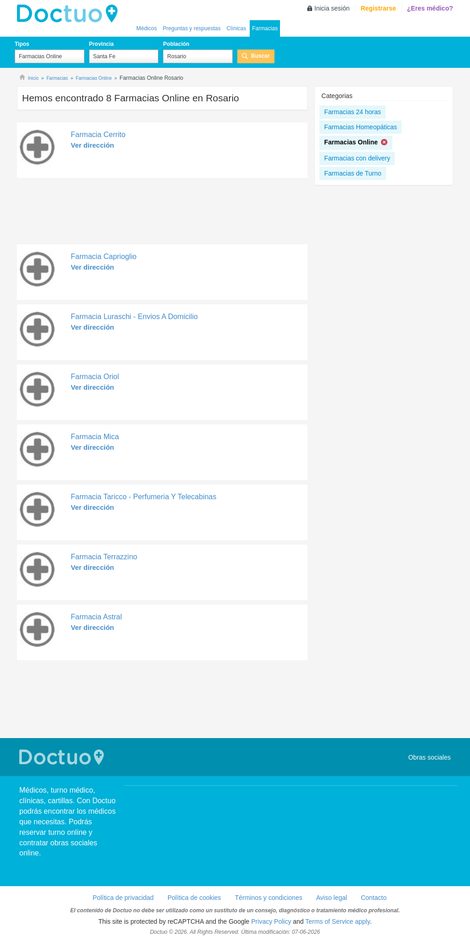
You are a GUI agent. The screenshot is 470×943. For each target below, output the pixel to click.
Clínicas (236, 28)
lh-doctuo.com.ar (70, 14)
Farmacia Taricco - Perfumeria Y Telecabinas (143, 497)
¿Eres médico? (430, 8)
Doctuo (62, 757)
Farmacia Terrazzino (104, 557)
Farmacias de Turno (352, 173)
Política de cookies (194, 897)
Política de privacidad (123, 897)
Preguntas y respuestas (192, 28)
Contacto (373, 897)
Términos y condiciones (268, 897)
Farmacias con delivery (357, 158)
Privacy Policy (271, 921)
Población (176, 44)
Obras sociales (429, 757)
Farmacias (265, 28)
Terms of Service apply (337, 921)
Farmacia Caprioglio (103, 256)
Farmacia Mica (95, 437)
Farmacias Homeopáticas (360, 127)
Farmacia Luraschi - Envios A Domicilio (134, 316)
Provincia (101, 44)
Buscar (260, 56)
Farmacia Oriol (95, 377)
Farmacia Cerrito (98, 134)
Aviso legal (331, 897)
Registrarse (378, 8)
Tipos (22, 44)
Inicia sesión (332, 8)
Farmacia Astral (96, 617)
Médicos (146, 28)
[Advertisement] (162, 213)
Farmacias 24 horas (352, 112)
